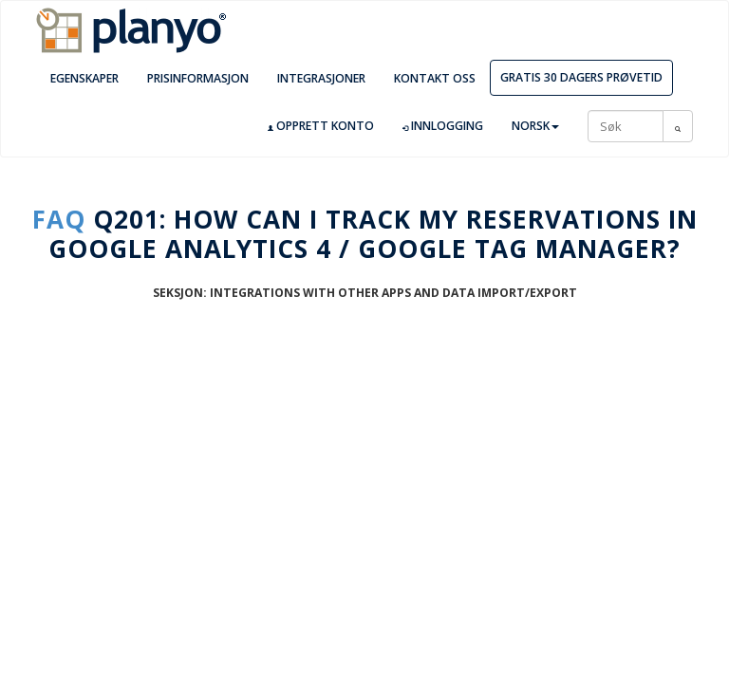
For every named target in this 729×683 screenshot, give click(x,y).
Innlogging (442, 126)
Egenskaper (84, 78)
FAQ (58, 219)
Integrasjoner (321, 78)
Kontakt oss (435, 78)
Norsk (535, 126)
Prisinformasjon (198, 78)
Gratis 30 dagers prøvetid (581, 77)
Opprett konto (321, 126)
